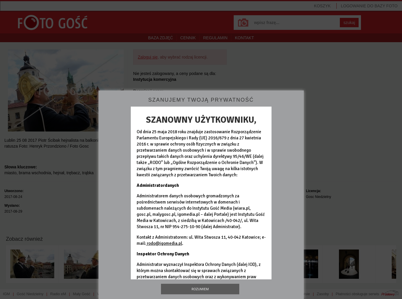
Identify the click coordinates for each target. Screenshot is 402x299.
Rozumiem (200, 289)
